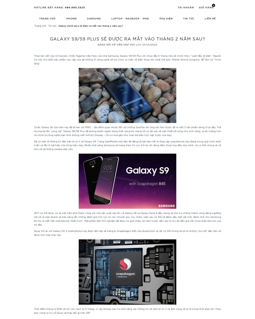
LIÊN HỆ (210, 18)
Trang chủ (47, 18)
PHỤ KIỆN (166, 18)
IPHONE (71, 18)
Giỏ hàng (207, 7)
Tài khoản (186, 7)
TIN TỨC (188, 18)
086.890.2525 (75, 7)
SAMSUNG (94, 18)
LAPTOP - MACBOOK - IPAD (130, 18)
